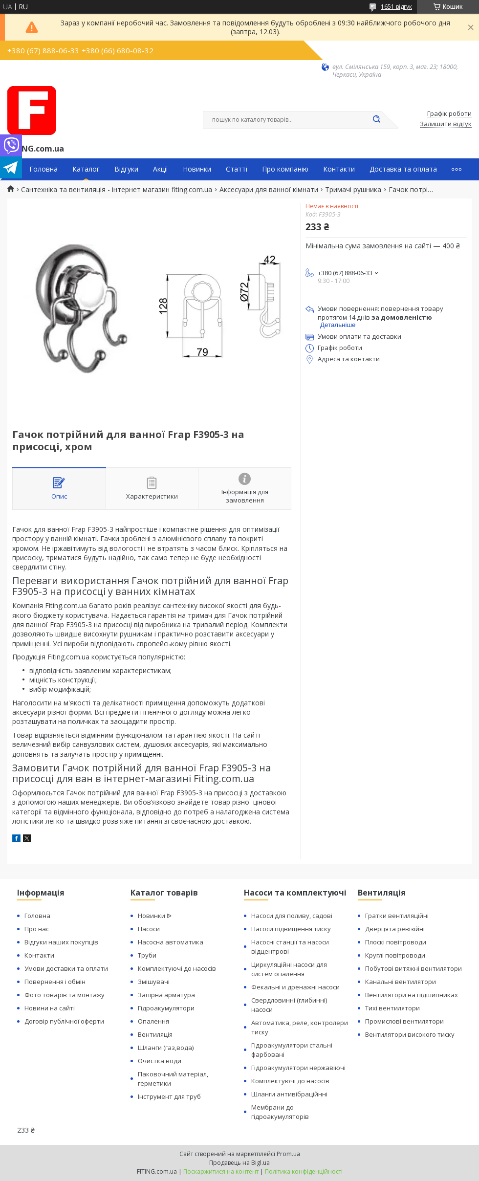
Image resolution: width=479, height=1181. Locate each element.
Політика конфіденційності (304, 1171)
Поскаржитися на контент (221, 1171)
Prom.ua (288, 1154)
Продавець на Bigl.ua (239, 1163)
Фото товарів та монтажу (64, 994)
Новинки (197, 169)
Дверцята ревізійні (395, 928)
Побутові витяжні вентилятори (413, 968)
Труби (147, 955)
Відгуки (126, 169)
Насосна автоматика (170, 942)
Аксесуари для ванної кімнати (268, 189)
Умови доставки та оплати (66, 968)
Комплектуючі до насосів (177, 968)
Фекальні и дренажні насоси (295, 987)
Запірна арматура (166, 994)
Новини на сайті (49, 1008)
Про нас (36, 928)
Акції (160, 169)
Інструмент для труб (169, 1096)
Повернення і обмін (55, 981)
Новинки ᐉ (155, 915)
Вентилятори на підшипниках (411, 994)
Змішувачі (154, 981)
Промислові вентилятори (404, 1021)
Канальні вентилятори (400, 981)
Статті (236, 169)
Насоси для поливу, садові (291, 915)
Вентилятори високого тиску (410, 1034)
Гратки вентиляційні (397, 915)
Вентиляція (155, 1034)
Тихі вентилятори (392, 1008)
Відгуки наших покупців (61, 942)
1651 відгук (396, 6)
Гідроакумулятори (166, 1008)
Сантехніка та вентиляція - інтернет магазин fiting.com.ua (116, 189)
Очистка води (159, 1060)
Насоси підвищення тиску (291, 928)
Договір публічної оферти (64, 1021)
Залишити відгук (446, 124)
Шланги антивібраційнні (289, 1094)
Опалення (153, 1021)
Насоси (149, 928)
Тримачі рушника (353, 189)
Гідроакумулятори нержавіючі (298, 1067)
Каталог (86, 169)
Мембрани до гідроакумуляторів (280, 1112)
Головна (43, 169)
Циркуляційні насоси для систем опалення (289, 969)
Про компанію (285, 169)
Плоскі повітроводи (395, 942)
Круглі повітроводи (395, 955)
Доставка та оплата (403, 169)
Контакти (339, 169)
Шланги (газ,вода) (166, 1047)
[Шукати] (376, 120)
